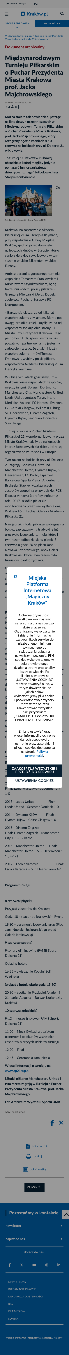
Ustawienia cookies (34, 781)
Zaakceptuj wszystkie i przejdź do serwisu (34, 770)
